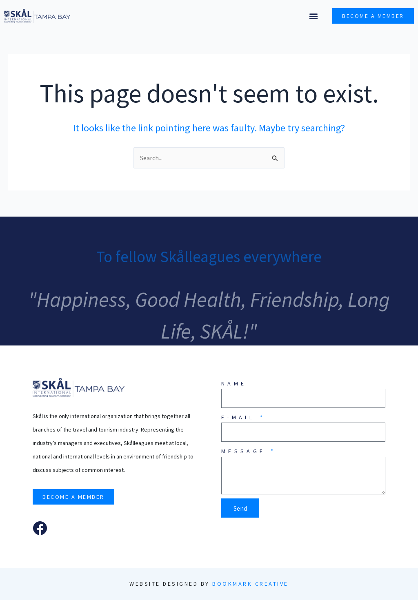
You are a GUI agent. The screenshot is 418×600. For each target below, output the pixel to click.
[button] (313, 16)
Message (245, 451)
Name (234, 383)
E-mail (240, 417)
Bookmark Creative (250, 583)
